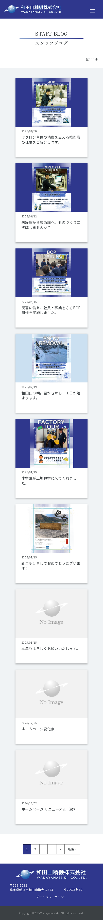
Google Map (73, 889)
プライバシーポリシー (51, 897)
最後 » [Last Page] (72, 849)
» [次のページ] (60, 849)
